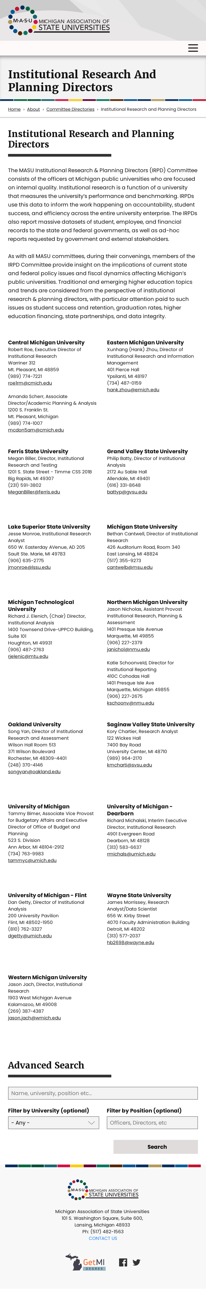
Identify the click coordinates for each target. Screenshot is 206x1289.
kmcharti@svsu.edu (129, 765)
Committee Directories (70, 109)
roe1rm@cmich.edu (30, 383)
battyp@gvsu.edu (127, 492)
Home (14, 109)
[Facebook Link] (123, 1262)
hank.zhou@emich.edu (133, 389)
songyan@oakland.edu (34, 771)
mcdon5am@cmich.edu (36, 430)
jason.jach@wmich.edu (34, 1018)
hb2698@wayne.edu (130, 942)
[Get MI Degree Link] (85, 1262)
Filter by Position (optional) (144, 1110)
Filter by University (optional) (48, 1110)
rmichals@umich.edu (131, 854)
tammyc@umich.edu (32, 860)
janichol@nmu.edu (128, 649)
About (33, 109)
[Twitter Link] (137, 1262)
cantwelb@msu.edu (130, 567)
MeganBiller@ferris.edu (34, 492)
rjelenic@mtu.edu (28, 656)
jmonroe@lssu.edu (29, 567)
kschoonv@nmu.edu (130, 703)
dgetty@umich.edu (30, 936)
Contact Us (103, 1238)
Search (157, 1147)
